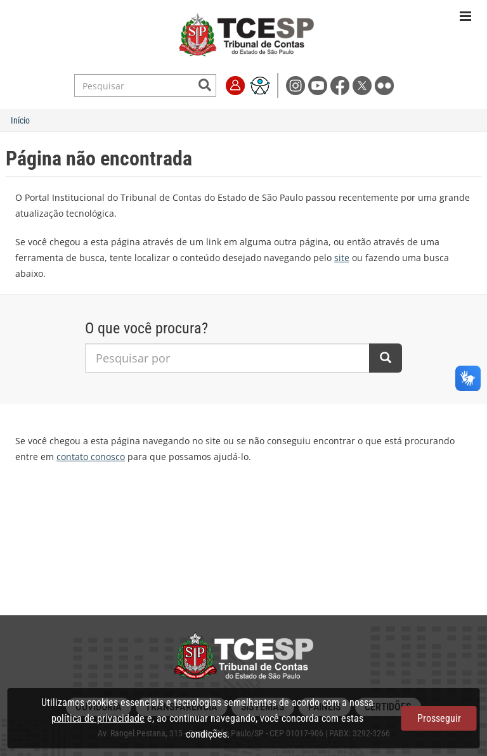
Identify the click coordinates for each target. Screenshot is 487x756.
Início (20, 120)
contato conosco (90, 457)
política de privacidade (98, 718)
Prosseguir (439, 718)
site (341, 258)
